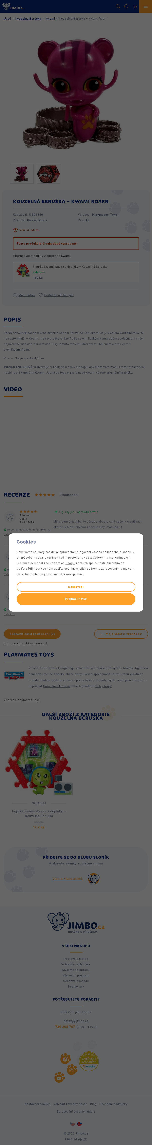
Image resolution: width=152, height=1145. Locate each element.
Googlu (70, 563)
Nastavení (76, 586)
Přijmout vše (76, 599)
